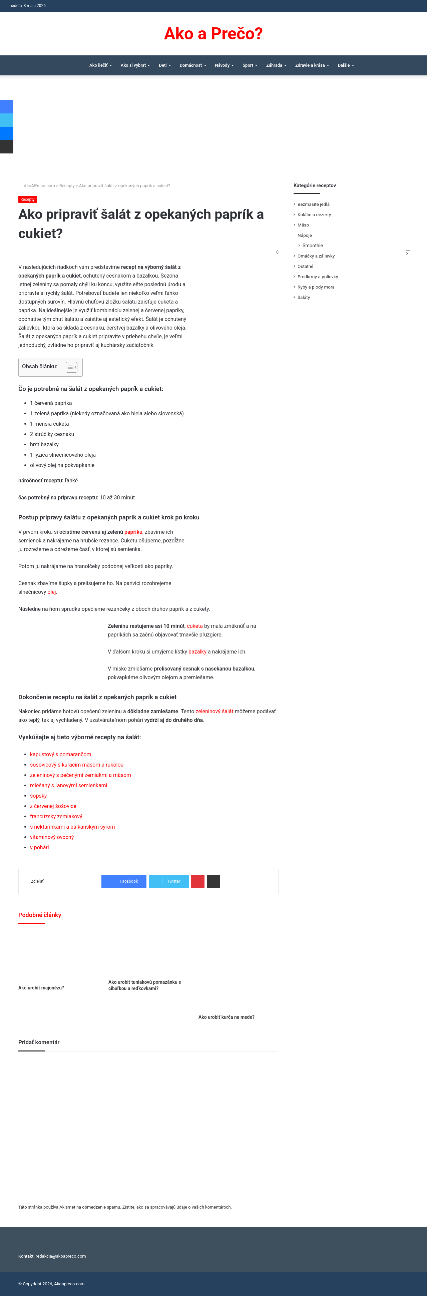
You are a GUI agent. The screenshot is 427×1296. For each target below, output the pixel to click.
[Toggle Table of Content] (68, 367)
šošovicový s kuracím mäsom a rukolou (76, 765)
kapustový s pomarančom (60, 754)
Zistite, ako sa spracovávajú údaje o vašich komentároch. (177, 1207)
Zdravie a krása (310, 65)
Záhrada (274, 65)
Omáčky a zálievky (316, 256)
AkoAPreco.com (36, 185)
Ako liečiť (98, 65)
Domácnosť (191, 65)
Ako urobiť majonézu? (41, 987)
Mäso (303, 225)
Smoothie (313, 245)
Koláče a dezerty (314, 214)
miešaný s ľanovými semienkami (68, 785)
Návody (222, 65)
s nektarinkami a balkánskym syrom (72, 827)
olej (51, 592)
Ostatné (306, 266)
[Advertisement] (213, 132)
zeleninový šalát (214, 711)
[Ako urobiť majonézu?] (58, 956)
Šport (248, 65)
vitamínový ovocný (52, 837)
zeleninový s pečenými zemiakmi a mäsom (80, 775)
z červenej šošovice (53, 806)
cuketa (195, 626)
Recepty (67, 185)
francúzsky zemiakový (56, 816)
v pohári (39, 847)
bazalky (197, 652)
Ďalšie (344, 65)
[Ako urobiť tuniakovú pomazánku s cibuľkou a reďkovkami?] (148, 953)
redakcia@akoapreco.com (61, 1256)
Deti (162, 65)
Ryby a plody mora (316, 287)
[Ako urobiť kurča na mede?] (238, 971)
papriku (133, 532)
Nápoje (305, 235)
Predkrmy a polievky (318, 276)
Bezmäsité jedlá (314, 204)
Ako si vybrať (133, 65)
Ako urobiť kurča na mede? (226, 1017)
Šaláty (304, 297)
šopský (38, 796)
